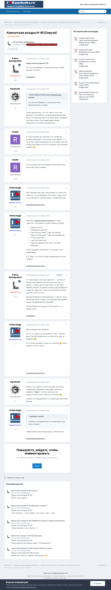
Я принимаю (98, 583)
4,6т (15, 80)
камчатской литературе (44, 220)
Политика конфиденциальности (55, 573)
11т (15, 207)
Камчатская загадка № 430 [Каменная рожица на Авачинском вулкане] (38, 521)
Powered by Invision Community (55, 578)
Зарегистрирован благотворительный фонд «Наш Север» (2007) (88, 73)
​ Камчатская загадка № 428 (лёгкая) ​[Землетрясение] (31, 548)
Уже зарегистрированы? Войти (93, 4)
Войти (37, 466)
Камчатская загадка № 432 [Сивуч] (24, 491)
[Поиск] (90, 11)
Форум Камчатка (12, 11)
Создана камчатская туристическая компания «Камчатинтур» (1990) (88, 40)
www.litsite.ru (30, 77)
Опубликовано (37, 59)
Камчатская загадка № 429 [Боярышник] (26, 536)
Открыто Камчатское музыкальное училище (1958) (87, 61)
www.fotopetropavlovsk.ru (35, 205)
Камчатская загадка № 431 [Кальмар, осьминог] (29, 506)
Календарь (27, 11)
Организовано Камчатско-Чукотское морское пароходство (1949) (89, 94)
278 (15, 151)
